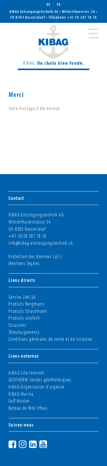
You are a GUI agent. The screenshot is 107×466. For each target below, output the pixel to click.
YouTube (48, 443)
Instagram (28, 443)
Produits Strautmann (28, 311)
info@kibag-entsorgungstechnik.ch (41, 243)
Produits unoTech (24, 317)
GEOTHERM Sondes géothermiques (40, 379)
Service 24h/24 (22, 297)
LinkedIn (38, 443)
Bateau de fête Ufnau (28, 408)
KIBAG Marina (21, 394)
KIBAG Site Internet (26, 372)
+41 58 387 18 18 (82, 17)
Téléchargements (24, 332)
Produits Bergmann (26, 303)
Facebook (18, 443)
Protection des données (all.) (35, 256)
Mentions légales (24, 263)
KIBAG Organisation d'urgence (36, 386)
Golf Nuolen (19, 400)
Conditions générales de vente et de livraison (50, 339)
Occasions (18, 325)
